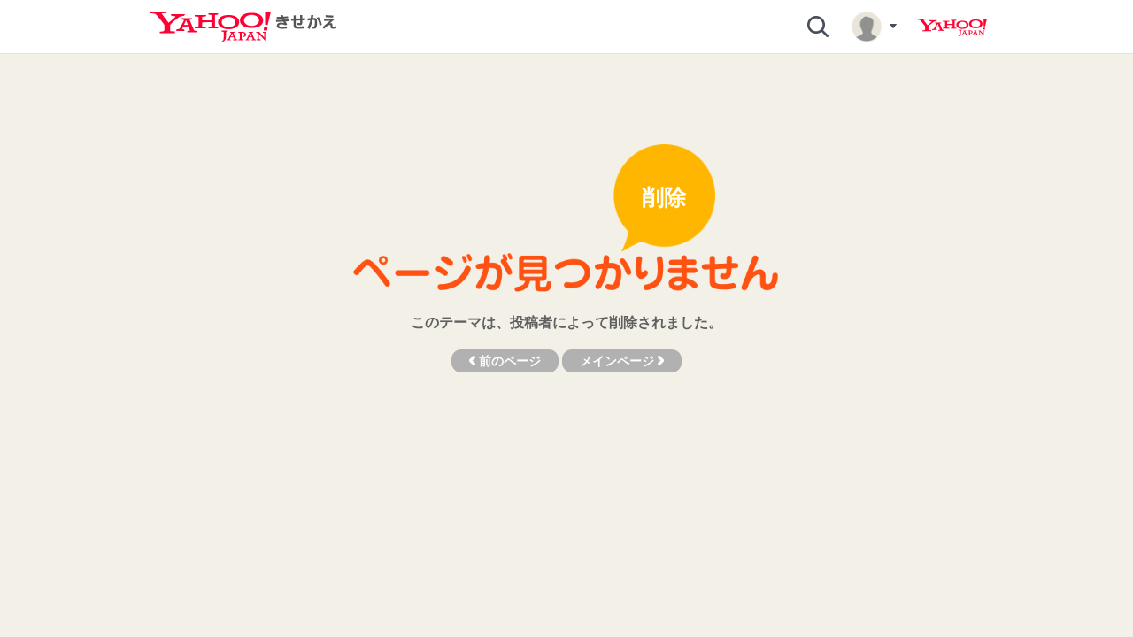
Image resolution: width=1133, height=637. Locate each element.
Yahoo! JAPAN (952, 27)
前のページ (505, 361)
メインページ (622, 361)
